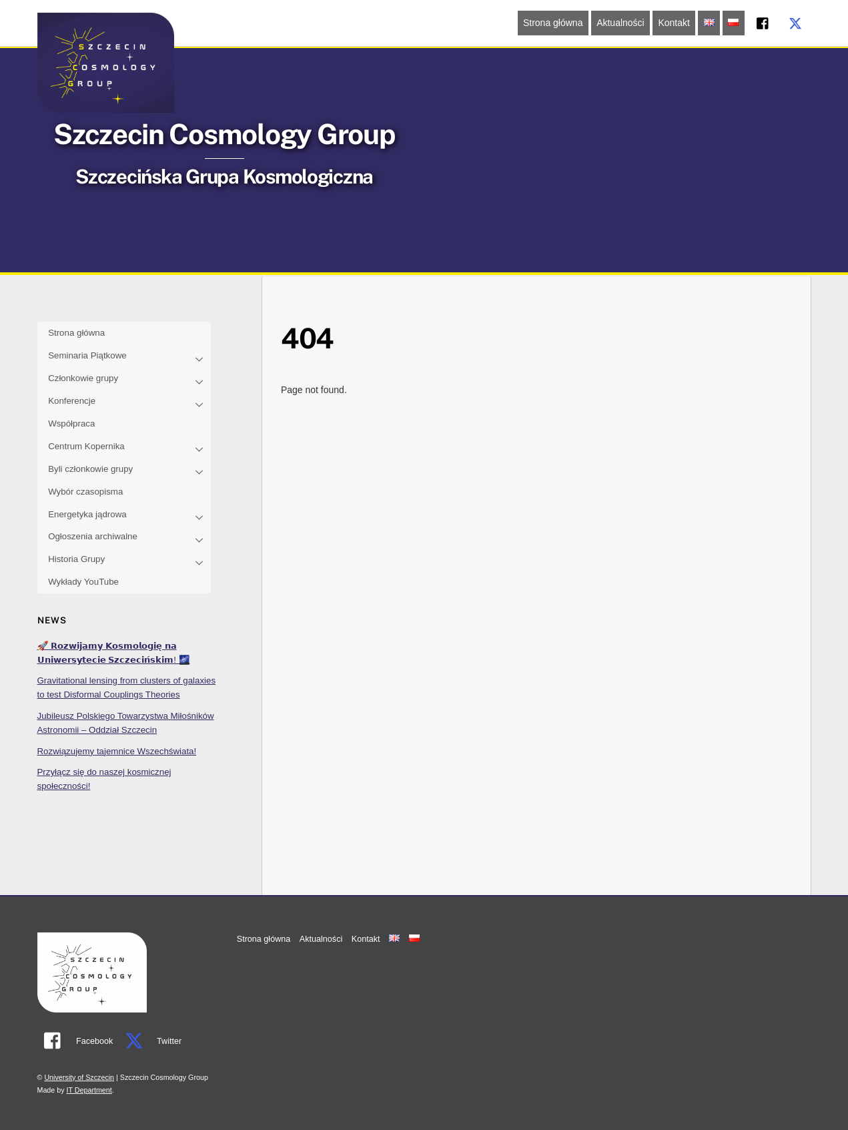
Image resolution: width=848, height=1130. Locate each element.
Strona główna (553, 22)
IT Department (89, 1090)
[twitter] (795, 22)
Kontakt (673, 22)
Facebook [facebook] (75, 1041)
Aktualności (620, 22)
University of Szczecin (79, 1077)
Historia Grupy (129, 561)
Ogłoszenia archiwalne (129, 538)
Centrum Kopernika (129, 447)
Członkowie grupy (129, 380)
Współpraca (71, 423)
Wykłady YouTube (83, 582)
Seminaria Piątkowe (129, 357)
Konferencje (129, 402)
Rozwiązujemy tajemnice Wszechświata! (117, 751)
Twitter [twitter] (149, 1041)
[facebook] (763, 22)
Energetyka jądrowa (129, 515)
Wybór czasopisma (85, 492)
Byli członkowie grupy (129, 470)
